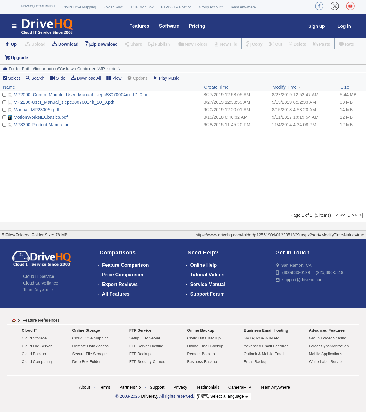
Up (14, 44)
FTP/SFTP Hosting (176, 7)
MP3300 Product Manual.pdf (42, 124)
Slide (57, 78)
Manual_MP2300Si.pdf (36, 109)
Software (169, 26)
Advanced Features (327, 330)
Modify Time (287, 87)
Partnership (130, 387)
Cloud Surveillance (40, 283)
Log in (344, 26)
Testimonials (207, 387)
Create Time (216, 87)
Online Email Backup (205, 346)
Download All (86, 78)
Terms (104, 387)
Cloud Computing (37, 361)
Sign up (316, 26)
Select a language (222, 397)
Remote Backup (201, 354)
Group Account (211, 7)
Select (14, 78)
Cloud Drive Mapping (79, 7)
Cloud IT (29, 330)
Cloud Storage (34, 338)
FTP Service (140, 330)
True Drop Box (142, 7)
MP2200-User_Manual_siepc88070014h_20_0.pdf (64, 102)
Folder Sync (113, 7)
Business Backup (202, 361)
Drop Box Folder (86, 361)
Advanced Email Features (266, 346)
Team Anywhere (243, 7)
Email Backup (255, 361)
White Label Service (326, 361)
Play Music (166, 78)
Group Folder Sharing (327, 338)
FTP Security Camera (148, 361)
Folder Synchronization (329, 346)
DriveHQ (149, 396)
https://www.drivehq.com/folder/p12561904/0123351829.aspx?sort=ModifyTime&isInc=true (280, 235)
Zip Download (104, 44)
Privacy (180, 387)
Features (139, 26)
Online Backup (200, 330)
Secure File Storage (89, 354)
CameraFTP (239, 387)
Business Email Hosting (266, 330)
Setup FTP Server (144, 338)
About (84, 387)
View (113, 78)
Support (157, 387)
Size (344, 87)
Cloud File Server (37, 346)
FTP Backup (140, 354)
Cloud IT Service (38, 276)
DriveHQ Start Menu (38, 6)
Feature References (41, 320)
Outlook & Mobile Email (264, 354)
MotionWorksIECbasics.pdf (41, 117)
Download (68, 44)
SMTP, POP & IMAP (261, 338)
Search (34, 78)
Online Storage (86, 330)
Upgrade (19, 57)
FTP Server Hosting (146, 346)
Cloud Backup (34, 354)
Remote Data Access (90, 346)
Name (9, 87)
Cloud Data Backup (204, 338)
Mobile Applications (325, 354)
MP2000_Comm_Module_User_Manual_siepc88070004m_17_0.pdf (82, 94)
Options (137, 78)
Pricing (197, 26)
